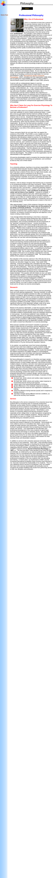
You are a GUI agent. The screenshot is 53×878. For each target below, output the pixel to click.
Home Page (4, 15)
